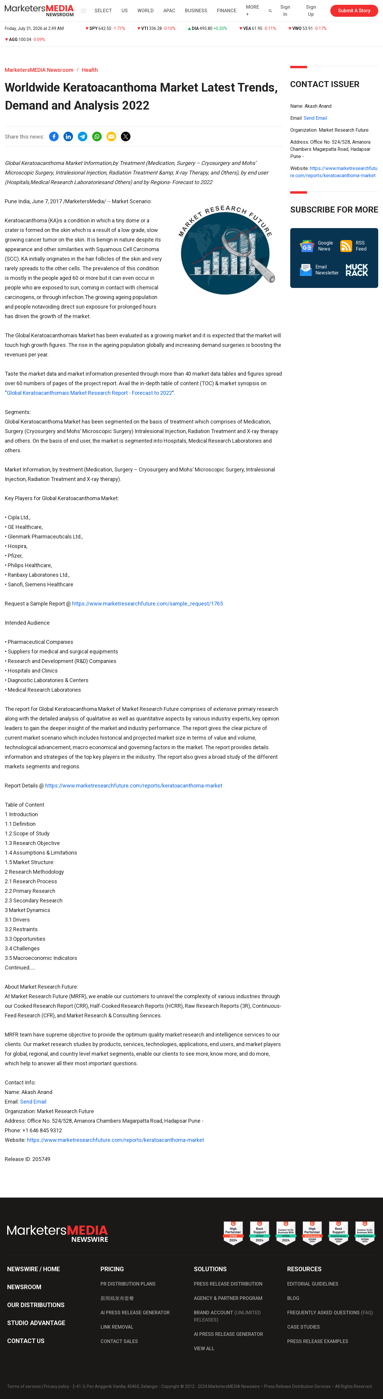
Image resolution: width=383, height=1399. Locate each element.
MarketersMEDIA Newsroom (39, 70)
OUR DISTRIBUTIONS (36, 1305)
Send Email (33, 1101)
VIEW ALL (204, 1348)
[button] (82, 10)
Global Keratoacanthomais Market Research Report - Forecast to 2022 (89, 393)
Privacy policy (56, 1386)
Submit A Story (354, 10)
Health (90, 70)
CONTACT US (26, 1341)
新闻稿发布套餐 (117, 1298)
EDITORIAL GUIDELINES (312, 1284)
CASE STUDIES (303, 1327)
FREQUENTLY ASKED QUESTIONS (330, 1312)
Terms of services (24, 1386)
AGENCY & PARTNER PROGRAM (228, 1298)
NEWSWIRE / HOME (33, 1269)
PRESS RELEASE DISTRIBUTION (228, 1284)
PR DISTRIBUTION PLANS (128, 1284)
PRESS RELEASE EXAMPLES (317, 1341)
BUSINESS (196, 10)
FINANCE (226, 10)
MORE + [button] (252, 10)
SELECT (103, 10)
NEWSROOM (24, 1287)
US (124, 10)
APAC (169, 10)
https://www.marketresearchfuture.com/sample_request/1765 (147, 603)
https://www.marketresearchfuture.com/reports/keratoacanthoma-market (133, 785)
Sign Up (311, 10)
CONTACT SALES (119, 1341)
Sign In (285, 10)
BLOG (293, 1298)
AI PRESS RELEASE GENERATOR (135, 1312)
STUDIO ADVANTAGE (36, 1323)
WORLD (145, 10)
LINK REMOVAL (117, 1327)
